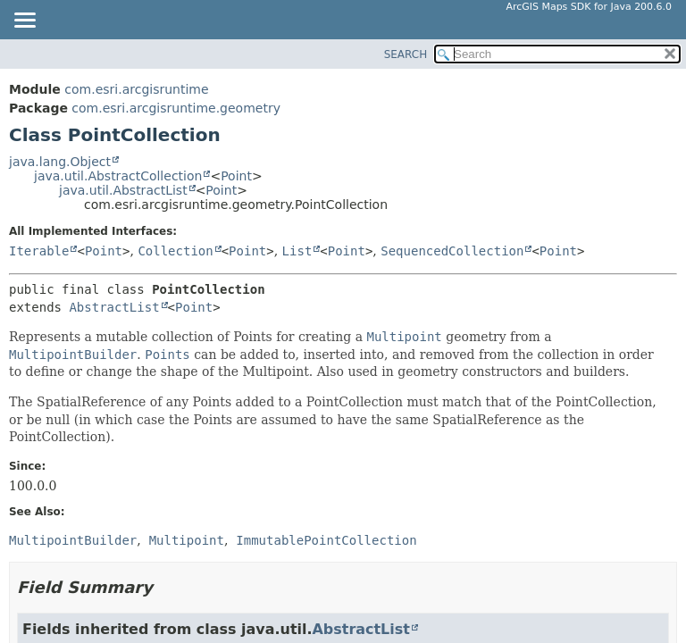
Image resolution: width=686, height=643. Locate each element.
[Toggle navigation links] (24, 21)
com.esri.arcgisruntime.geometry (175, 108)
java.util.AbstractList (123, 190)
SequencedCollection (452, 251)
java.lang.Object (60, 161)
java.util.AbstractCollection (118, 176)
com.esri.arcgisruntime (136, 89)
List (297, 251)
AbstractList (114, 307)
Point (236, 176)
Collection (175, 251)
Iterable (39, 251)
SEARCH (406, 54)
